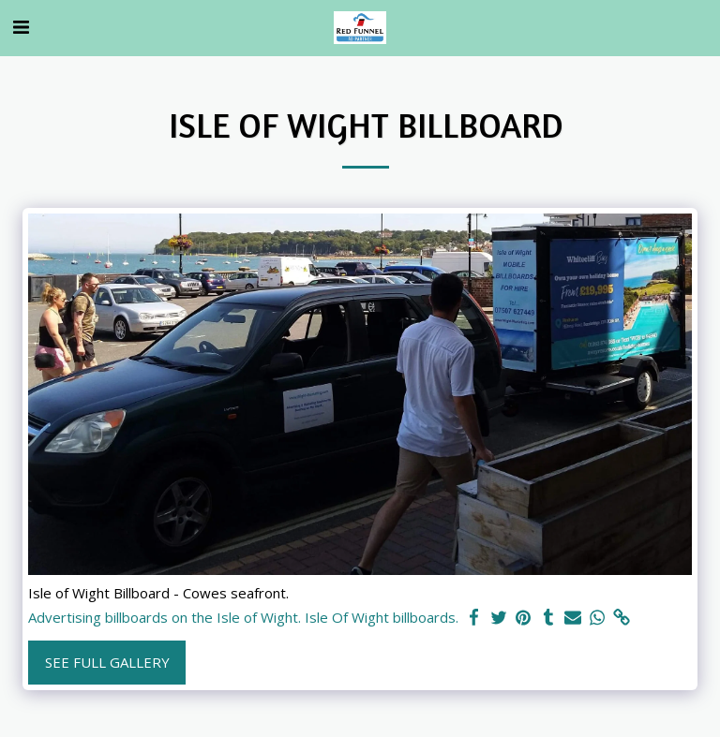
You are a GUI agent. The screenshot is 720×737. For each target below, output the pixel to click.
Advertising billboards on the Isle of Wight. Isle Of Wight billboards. (243, 617)
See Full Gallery (107, 662)
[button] (21, 26)
